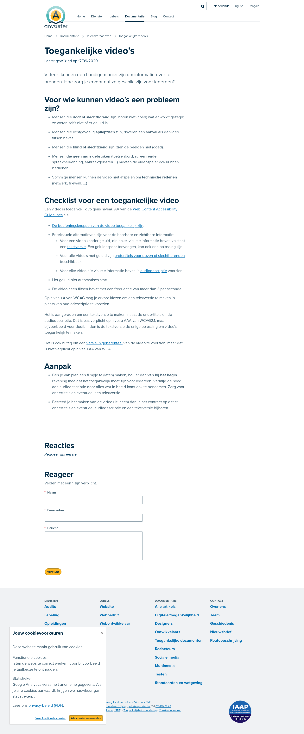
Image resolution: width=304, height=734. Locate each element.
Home (81, 16)
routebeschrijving (116, 706)
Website (107, 606)
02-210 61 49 (163, 706)
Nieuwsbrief (220, 632)
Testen (161, 674)
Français (253, 6)
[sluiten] (101, 633)
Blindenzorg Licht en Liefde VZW (117, 702)
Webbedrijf (109, 615)
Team (215, 615)
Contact (168, 16)
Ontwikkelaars (167, 632)
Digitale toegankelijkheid (177, 615)
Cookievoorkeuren (170, 710)
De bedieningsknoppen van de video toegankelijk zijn (97, 225)
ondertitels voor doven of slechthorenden (150, 255)
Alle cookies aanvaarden (86, 718)
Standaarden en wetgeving (179, 683)
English (238, 6)
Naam (50, 492)
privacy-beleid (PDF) (45, 705)
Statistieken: (23, 678)
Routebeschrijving (226, 640)
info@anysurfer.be (139, 706)
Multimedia (165, 665)
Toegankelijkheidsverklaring (140, 710)
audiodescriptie (153, 271)
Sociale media (167, 657)
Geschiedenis (222, 623)
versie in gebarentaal (104, 343)
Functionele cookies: (30, 657)
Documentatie (134, 16)
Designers (164, 623)
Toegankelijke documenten (179, 640)
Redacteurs (165, 649)
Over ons (218, 606)
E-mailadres (54, 510)
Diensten (97, 16)
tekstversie (76, 247)
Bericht (51, 528)
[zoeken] (185, 6)
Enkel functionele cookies (50, 718)
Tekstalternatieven (98, 36)
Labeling (52, 615)
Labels (114, 16)
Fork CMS (145, 702)
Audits (50, 606)
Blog (154, 16)
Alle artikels (165, 606)
